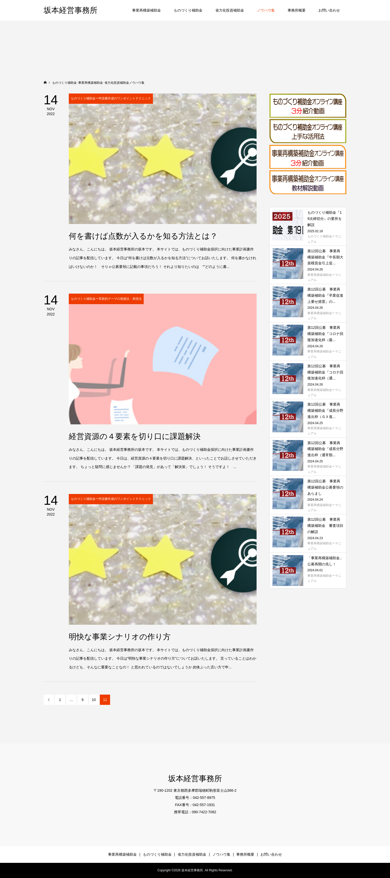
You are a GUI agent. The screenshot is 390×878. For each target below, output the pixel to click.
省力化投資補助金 (229, 10)
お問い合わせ (329, 10)
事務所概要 (297, 10)
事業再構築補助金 (146, 10)
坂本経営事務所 (71, 10)
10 (94, 700)
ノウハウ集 (266, 10)
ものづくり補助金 (188, 10)
